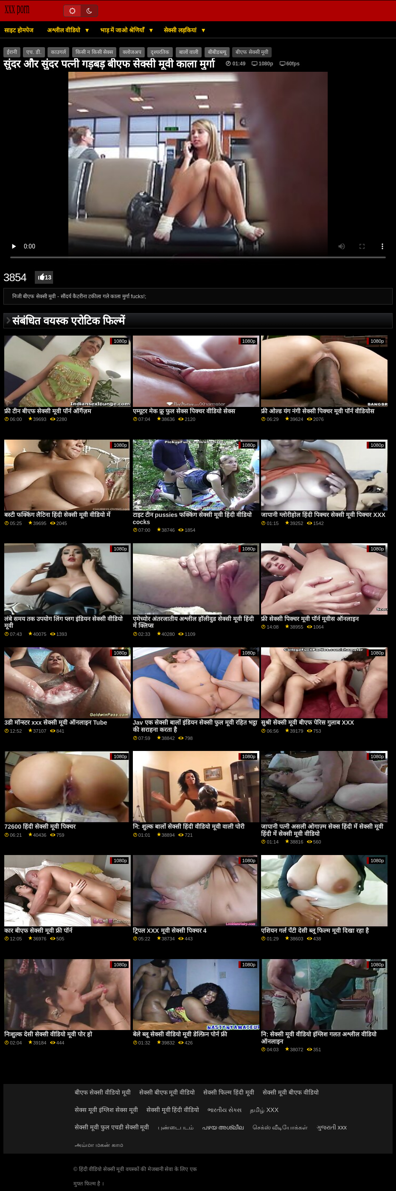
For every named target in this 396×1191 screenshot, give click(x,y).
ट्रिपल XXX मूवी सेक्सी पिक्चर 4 (170, 930)
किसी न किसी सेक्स (94, 52)
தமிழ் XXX (264, 1109)
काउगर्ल (58, 52)
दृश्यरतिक (160, 52)
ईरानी (12, 52)
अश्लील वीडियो (64, 30)
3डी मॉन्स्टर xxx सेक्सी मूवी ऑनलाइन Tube (55, 722)
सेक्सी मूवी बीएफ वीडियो (291, 1092)
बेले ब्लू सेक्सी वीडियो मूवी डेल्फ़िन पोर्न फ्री (180, 1034)
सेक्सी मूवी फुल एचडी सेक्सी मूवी (112, 1127)
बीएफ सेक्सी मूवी (252, 52)
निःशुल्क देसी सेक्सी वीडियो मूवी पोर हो (48, 1034)
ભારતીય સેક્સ (225, 1109)
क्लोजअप (132, 52)
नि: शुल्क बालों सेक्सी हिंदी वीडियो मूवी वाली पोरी (188, 826)
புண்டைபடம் (176, 1127)
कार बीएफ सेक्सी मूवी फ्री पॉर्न (38, 930)
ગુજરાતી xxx (332, 1127)
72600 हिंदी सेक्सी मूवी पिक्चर (40, 826)
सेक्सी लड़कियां (181, 30)
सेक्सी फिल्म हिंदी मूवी (228, 1092)
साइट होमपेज (18, 30)
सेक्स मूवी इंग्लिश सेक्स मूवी (106, 1109)
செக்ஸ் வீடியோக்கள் (280, 1127)
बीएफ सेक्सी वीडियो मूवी (103, 1092)
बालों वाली (188, 52)
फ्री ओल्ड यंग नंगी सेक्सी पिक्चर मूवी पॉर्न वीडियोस (317, 411)
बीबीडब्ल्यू (217, 52)
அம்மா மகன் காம (99, 1144)
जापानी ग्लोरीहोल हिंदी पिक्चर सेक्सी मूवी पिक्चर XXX (323, 514)
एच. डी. (33, 52)
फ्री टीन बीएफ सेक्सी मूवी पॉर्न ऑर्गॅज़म (47, 411)
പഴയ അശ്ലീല (223, 1127)
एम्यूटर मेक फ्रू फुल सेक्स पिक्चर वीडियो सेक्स (184, 411)
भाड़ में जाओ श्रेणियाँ (123, 30)
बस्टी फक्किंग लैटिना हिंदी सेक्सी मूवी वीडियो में (57, 514)
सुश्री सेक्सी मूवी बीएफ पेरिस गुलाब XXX (307, 722)
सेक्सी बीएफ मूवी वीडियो (167, 1092)
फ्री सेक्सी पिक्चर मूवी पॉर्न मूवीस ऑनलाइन (310, 618)
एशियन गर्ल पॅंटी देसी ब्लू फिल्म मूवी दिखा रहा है (315, 930)
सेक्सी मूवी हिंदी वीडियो (172, 1109)
